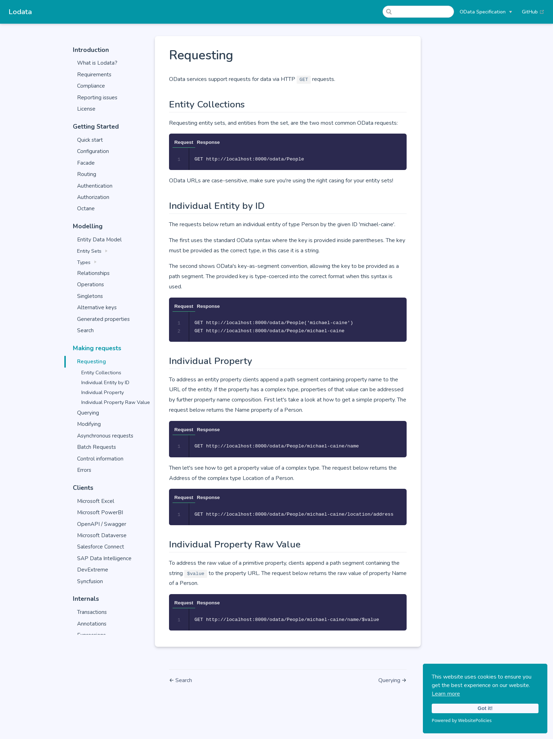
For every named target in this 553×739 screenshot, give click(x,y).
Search (85, 330)
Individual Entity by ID (105, 382)
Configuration (93, 151)
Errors (84, 470)
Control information (100, 458)
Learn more (446, 694)
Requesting (91, 361)
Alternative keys (97, 307)
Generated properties (103, 319)
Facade (86, 162)
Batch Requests (96, 447)
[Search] (418, 12)
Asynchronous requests (105, 435)
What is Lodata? (97, 62)
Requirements (94, 74)
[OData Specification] (486, 12)
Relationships (93, 273)
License (86, 108)
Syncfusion (90, 581)
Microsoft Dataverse (102, 535)
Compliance (91, 85)
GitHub (533, 12)
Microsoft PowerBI (100, 512)
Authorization (93, 197)
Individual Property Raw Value (115, 402)
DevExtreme (92, 569)
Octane (86, 208)
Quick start (90, 139)
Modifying (89, 424)
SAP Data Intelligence (104, 558)
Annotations (91, 623)
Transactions (92, 612)
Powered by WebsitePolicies (461, 720)
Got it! (485, 708)
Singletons (90, 296)
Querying (88, 412)
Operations (90, 284)
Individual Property (102, 392)
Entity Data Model (99, 239)
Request (183, 142)
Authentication (94, 185)
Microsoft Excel (95, 501)
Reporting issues (97, 97)
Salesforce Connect (100, 546)
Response (208, 142)
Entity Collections (101, 372)
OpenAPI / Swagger (101, 524)
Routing (86, 174)
